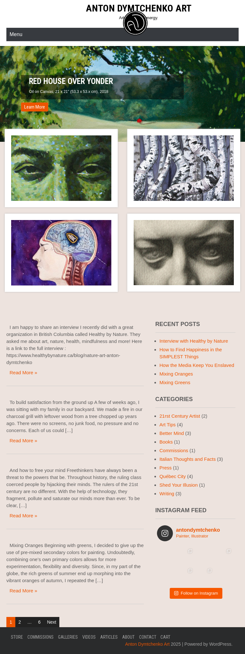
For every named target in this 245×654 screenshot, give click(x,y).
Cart (165, 637)
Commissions (174, 450)
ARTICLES (109, 637)
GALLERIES (68, 637)
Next (51, 622)
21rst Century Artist (180, 416)
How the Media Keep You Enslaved (197, 365)
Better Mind (172, 433)
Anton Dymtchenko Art (138, 8)
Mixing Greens (175, 382)
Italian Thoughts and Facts (188, 459)
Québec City (173, 476)
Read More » (23, 372)
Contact (147, 637)
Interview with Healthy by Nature (194, 341)
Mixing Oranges (176, 373)
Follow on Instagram (196, 593)
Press (166, 467)
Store (17, 637)
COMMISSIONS (40, 637)
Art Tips (168, 424)
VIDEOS (89, 637)
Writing (167, 493)
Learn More (34, 107)
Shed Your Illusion (179, 485)
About (128, 637)
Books (166, 442)
